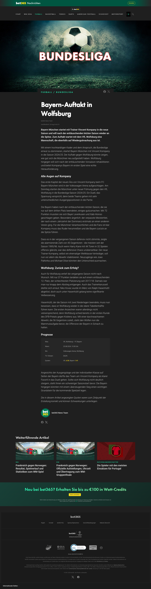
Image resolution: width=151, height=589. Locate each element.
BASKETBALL (51, 14)
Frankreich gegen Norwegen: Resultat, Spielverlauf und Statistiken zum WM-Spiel (31, 468)
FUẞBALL (38, 14)
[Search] (133, 14)
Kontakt (51, 523)
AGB (76, 501)
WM (17, 462)
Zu (75, 9)
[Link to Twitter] (108, 93)
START (18, 14)
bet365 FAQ (60, 523)
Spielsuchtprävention (73, 523)
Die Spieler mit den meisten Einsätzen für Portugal (112, 467)
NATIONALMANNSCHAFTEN (107, 462)
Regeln (43, 523)
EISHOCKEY (104, 14)
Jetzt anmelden (75, 494)
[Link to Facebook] (104, 93)
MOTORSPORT (117, 14)
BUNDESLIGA (64, 92)
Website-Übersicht (105, 523)
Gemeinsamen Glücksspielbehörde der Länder (80, 568)
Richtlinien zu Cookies (102, 561)
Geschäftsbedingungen (89, 523)
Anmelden (131, 3)
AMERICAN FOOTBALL (86, 14)
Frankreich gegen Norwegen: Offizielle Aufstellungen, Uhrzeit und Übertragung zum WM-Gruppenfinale (73, 470)
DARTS (71, 14)
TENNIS (62, 14)
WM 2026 (28, 14)
